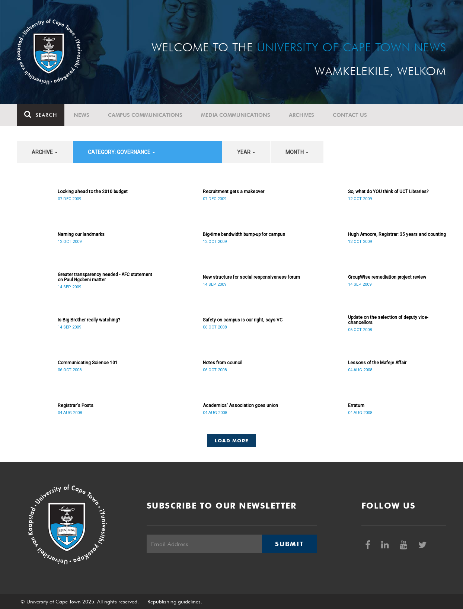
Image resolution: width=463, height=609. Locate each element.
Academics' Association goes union (240, 405)
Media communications (235, 115)
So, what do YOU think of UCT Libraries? (388, 191)
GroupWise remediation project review (387, 277)
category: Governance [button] (121, 152)
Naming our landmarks (81, 234)
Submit (289, 544)
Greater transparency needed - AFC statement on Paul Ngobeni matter (105, 277)
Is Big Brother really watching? (89, 320)
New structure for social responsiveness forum (251, 277)
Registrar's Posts (75, 405)
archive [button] (45, 152)
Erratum (356, 405)
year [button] (246, 152)
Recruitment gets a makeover (233, 191)
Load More (232, 440)
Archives (301, 115)
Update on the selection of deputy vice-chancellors (388, 320)
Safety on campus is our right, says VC (242, 320)
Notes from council (222, 362)
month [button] (297, 152)
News (81, 115)
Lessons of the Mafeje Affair (377, 362)
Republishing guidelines (174, 602)
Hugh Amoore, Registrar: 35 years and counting (397, 234)
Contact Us (350, 115)
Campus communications (145, 115)
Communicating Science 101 (88, 362)
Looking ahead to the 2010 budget (93, 191)
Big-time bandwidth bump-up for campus (244, 234)
